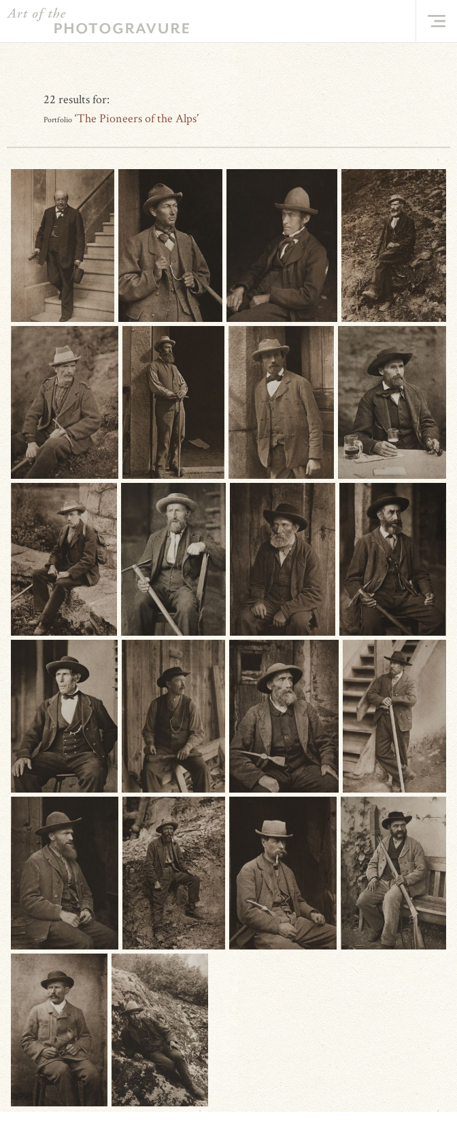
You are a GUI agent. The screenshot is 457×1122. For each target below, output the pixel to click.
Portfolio (58, 120)
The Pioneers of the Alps (137, 118)
